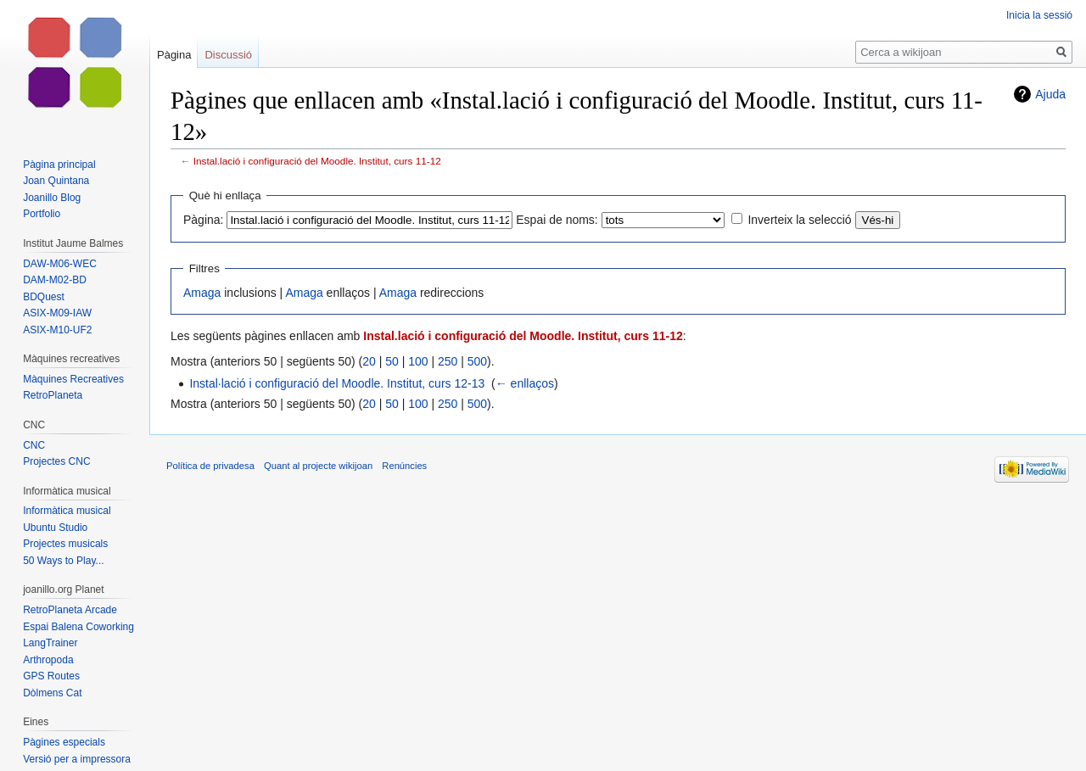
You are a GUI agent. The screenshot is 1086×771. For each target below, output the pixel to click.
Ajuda (1050, 94)
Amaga (202, 292)
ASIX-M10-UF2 (57, 330)
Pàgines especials (64, 742)
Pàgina (174, 54)
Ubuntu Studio (55, 528)
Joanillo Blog (52, 198)
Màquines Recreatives (73, 379)
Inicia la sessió (1039, 15)
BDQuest (43, 297)
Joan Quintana (56, 181)
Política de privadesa (210, 466)
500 (477, 361)
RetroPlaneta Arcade (70, 610)
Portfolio (41, 214)
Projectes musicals (65, 544)
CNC (34, 445)
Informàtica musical (66, 511)
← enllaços (524, 383)
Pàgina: (203, 219)
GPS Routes (51, 676)
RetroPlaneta (52, 395)
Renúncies (404, 466)
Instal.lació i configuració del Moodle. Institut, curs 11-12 (317, 160)
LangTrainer (50, 643)
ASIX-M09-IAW (57, 313)
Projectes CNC (56, 461)
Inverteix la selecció (799, 219)
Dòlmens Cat (52, 693)
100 (418, 361)
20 (369, 361)
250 (447, 361)
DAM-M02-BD (55, 280)
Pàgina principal (59, 164)
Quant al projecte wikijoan (318, 466)
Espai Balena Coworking (78, 627)
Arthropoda (48, 660)
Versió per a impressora (77, 759)
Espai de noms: (557, 219)
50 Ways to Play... (63, 561)
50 (392, 361)
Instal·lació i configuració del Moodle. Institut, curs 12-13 (336, 383)
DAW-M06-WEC (60, 264)
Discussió (228, 54)
